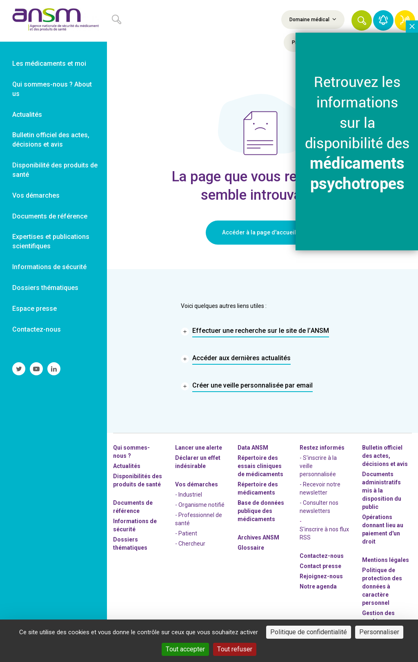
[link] (53, 21)
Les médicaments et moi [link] (49, 63)
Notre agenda (318, 586)
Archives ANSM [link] (258, 537)
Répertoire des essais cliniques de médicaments (260, 466)
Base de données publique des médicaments (261, 510)
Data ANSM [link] (253, 447)
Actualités (126, 466)
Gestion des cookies (378, 617)
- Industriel (188, 494)
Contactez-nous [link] (36, 329)
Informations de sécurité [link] (49, 267)
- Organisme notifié (200, 505)
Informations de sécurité (135, 525)
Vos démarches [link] (36, 195)
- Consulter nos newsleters (319, 506)
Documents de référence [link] (49, 216)
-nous (321, 576)
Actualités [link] (27, 114)
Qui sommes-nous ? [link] (131, 451)
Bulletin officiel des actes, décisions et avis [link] (50, 139)
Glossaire (251, 547)
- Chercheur (190, 543)
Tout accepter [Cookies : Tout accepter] (185, 649)
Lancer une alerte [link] (198, 447)
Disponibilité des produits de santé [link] (55, 169)
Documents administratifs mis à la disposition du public (381, 490)
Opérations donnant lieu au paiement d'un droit (382, 529)
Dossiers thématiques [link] (45, 288)
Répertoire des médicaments (258, 488)
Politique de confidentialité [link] (308, 632)
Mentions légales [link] (385, 560)
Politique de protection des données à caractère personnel (382, 586)
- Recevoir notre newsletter (320, 488)
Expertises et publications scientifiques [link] (50, 241)
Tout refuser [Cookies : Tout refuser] (234, 649)
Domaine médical (312, 19)
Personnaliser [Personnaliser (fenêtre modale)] (379, 632)
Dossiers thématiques (130, 543)
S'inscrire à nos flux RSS (324, 533)
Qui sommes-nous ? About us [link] (52, 89)
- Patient (186, 533)
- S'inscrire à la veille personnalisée (318, 466)
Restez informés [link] (322, 447)
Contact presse (320, 566)
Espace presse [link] (34, 308)
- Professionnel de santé (198, 519)
